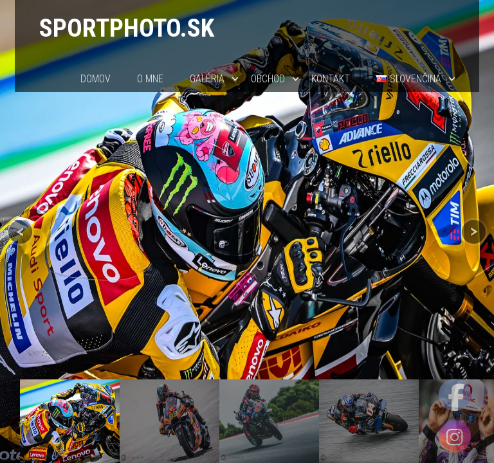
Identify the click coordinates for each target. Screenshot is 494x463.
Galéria (207, 79)
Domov (95, 79)
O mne (150, 79)
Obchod (268, 79)
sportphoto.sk (126, 28)
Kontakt (330, 79)
